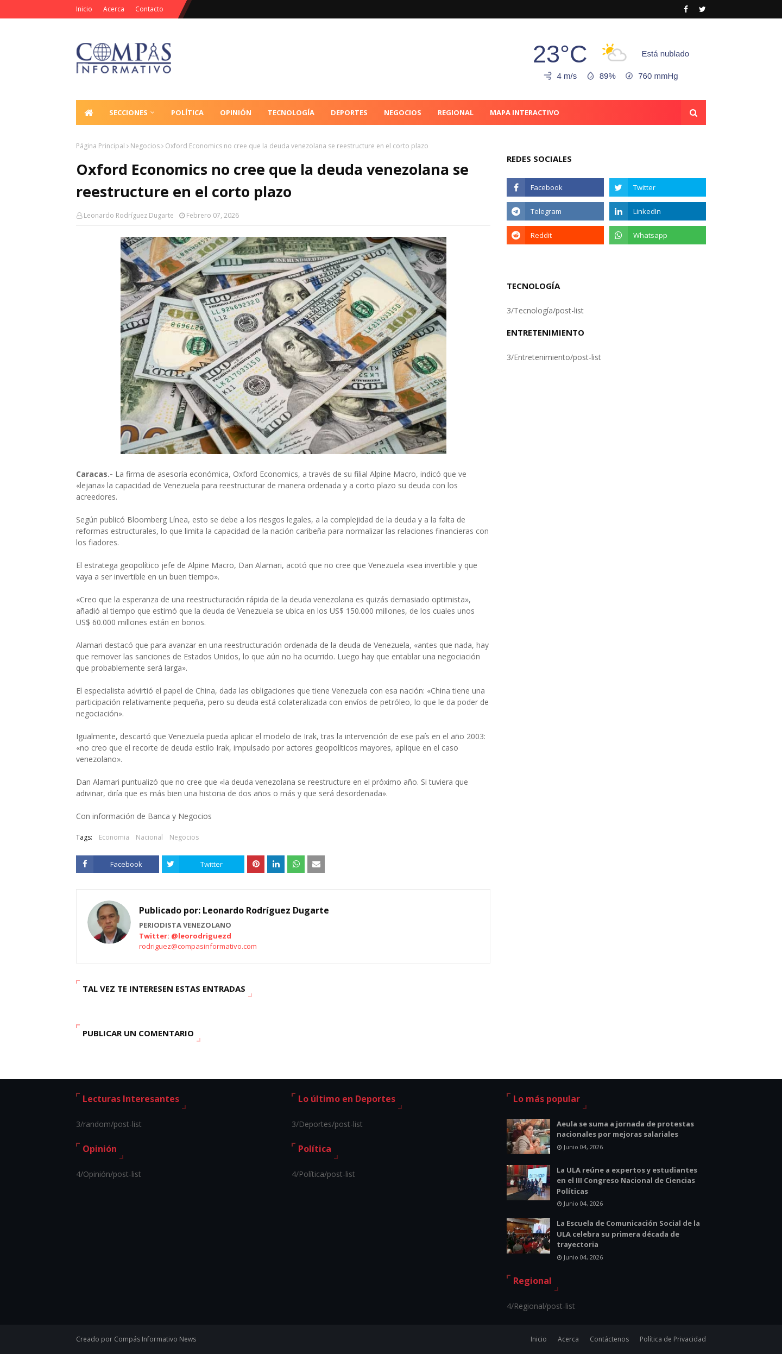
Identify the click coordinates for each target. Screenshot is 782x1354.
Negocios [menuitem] (402, 112)
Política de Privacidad (673, 1339)
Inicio (84, 9)
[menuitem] (88, 112)
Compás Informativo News (155, 1339)
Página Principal (100, 145)
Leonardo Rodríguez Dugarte (129, 215)
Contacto (149, 9)
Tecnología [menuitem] (291, 112)
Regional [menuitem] (456, 112)
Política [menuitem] (187, 112)
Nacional (149, 837)
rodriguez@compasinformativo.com (198, 946)
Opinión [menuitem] (235, 112)
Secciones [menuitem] (128, 112)
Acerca (113, 9)
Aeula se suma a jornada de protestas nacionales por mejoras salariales (625, 1129)
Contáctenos (609, 1339)
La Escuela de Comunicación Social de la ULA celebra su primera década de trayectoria (628, 1233)
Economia (114, 837)
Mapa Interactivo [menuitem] (524, 112)
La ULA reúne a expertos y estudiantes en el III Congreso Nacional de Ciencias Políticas (627, 1180)
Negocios (145, 145)
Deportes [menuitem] (349, 112)
